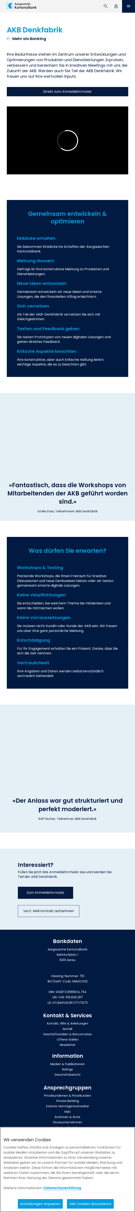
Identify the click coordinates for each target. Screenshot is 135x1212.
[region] (67, 1169)
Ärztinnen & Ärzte (67, 1117)
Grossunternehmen (67, 1122)
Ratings (67, 1069)
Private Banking (67, 1101)
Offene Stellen (67, 1039)
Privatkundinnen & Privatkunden (67, 1095)
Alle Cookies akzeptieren (90, 1203)
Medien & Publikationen (67, 1064)
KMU (67, 1112)
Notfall (67, 1029)
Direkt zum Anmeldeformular (67, 91)
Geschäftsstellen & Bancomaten (67, 1034)
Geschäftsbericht (67, 1075)
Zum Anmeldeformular (45, 892)
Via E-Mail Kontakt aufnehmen (48, 911)
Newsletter (67, 1045)
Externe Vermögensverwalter (67, 1106)
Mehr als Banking (29, 38)
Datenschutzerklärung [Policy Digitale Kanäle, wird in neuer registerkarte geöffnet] (62, 1188)
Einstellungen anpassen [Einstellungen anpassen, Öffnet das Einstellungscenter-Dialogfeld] (40, 1203)
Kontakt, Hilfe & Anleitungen (67, 1023)
